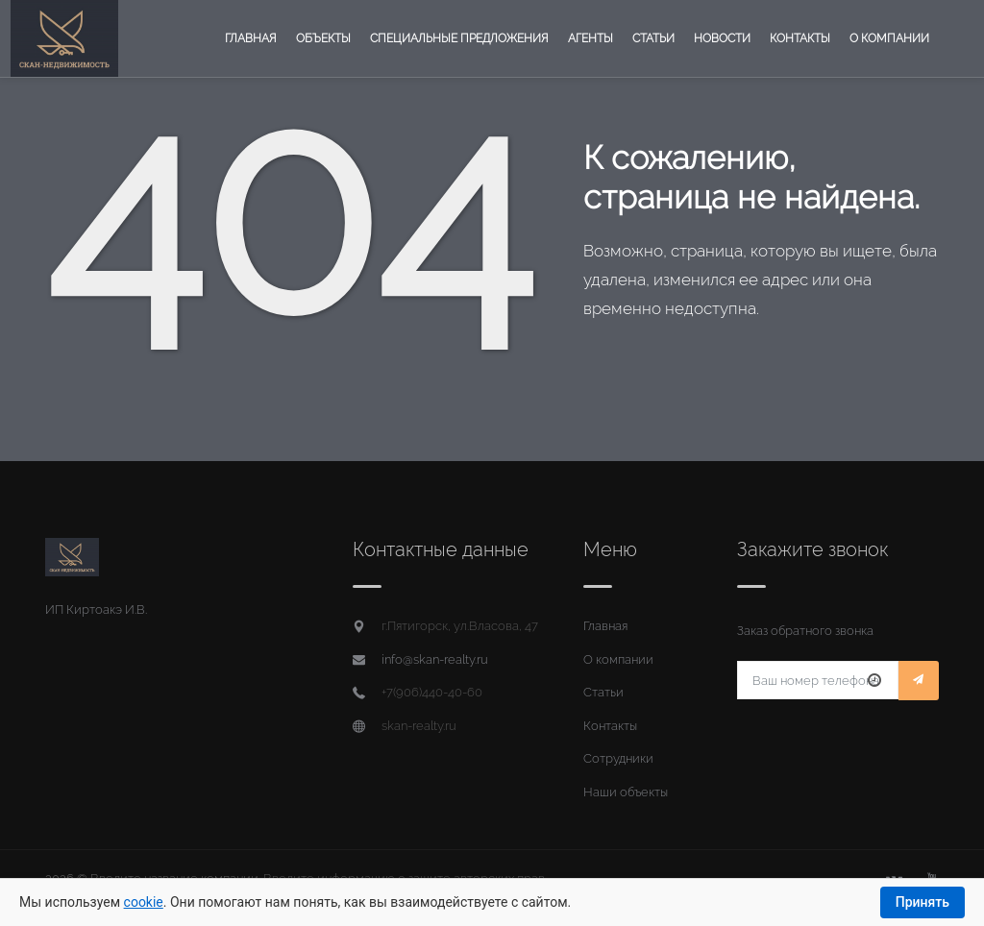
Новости (722, 38)
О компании (889, 38)
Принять (922, 902)
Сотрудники (618, 758)
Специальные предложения (459, 38)
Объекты (323, 38)
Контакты (800, 38)
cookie (143, 902)
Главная (251, 38)
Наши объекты (625, 792)
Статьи (653, 38)
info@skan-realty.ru (434, 659)
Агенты (590, 38)
